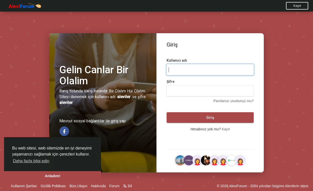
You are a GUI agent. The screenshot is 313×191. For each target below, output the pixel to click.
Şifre (170, 82)
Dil (127, 186)
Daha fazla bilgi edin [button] (31, 161)
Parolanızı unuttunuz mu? (233, 101)
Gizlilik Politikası (53, 186)
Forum (114, 186)
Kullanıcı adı (177, 60)
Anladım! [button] (52, 176)
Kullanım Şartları (24, 186)
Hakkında (98, 186)
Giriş (210, 118)
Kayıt (297, 6)
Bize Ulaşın (78, 186)
